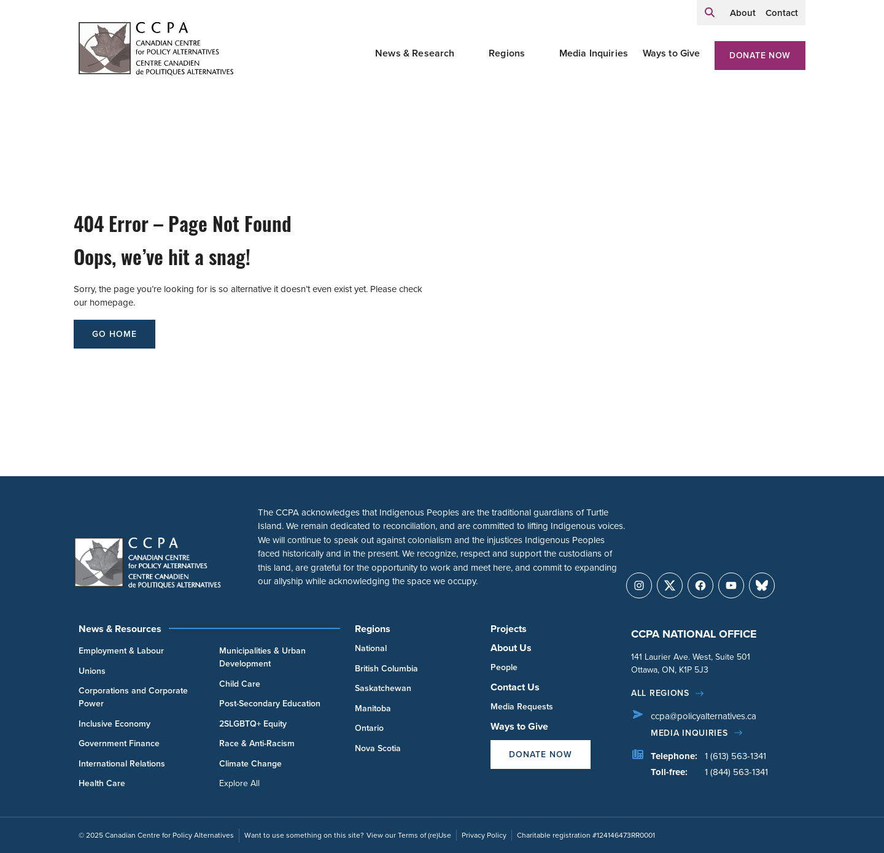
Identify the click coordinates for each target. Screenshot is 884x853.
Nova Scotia (378, 748)
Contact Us (515, 687)
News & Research (414, 53)
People (504, 667)
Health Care (102, 783)
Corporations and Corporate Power (133, 697)
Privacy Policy (484, 835)
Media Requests (521, 706)
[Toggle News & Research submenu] (469, 53)
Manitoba (373, 708)
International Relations (122, 763)
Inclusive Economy (114, 723)
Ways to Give (671, 53)
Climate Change (250, 763)
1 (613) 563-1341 (735, 756)
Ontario (369, 728)
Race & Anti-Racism (257, 743)
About (743, 13)
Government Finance (119, 743)
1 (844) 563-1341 (736, 772)
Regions (507, 53)
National (371, 648)
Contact (782, 13)
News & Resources (120, 629)
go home (114, 334)
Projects (508, 629)
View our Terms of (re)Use (408, 835)
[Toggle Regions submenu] (539, 53)
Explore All (239, 783)
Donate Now (760, 55)
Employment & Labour (121, 650)
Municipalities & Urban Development (262, 657)
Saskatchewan (383, 688)
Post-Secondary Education (269, 703)
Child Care (239, 683)
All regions (660, 693)
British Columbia (386, 668)
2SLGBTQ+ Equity (253, 723)
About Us (511, 648)
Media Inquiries (593, 53)
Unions (92, 671)
